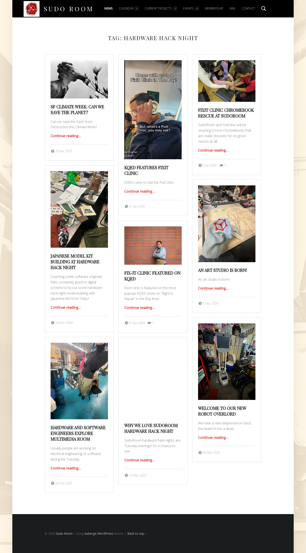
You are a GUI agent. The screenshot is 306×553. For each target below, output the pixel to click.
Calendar (129, 8)
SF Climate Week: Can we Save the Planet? (77, 109)
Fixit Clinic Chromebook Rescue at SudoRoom (226, 113)
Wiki (232, 8)
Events (191, 8)
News (108, 8)
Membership (214, 8)
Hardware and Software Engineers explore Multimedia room (78, 433)
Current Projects (161, 8)
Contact (248, 8)
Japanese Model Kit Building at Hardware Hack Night (75, 261)
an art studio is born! (222, 270)
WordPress (105, 534)
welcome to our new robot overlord (222, 411)
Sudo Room (69, 8)
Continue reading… (66, 136)
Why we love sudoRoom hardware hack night (151, 428)
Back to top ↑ (136, 534)
